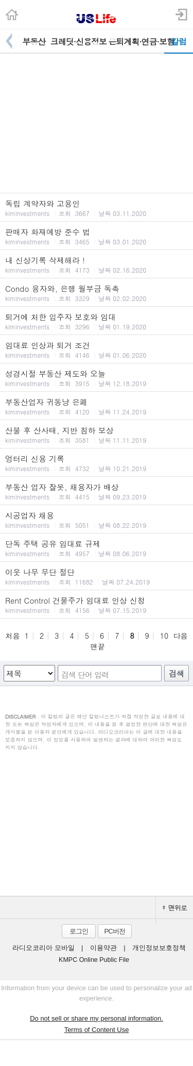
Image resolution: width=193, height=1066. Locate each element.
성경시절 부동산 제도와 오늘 (96, 378)
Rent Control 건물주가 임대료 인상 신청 (96, 604)
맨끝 (98, 646)
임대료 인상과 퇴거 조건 (96, 349)
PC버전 (114, 931)
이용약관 (103, 948)
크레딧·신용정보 (78, 41)
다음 (180, 635)
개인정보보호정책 (159, 948)
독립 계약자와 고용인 (96, 208)
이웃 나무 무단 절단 (96, 576)
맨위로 (174, 907)
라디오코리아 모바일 (43, 948)
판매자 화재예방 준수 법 (96, 236)
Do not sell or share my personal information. (96, 1018)
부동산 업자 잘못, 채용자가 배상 (96, 491)
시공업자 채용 (96, 519)
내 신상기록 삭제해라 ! (96, 264)
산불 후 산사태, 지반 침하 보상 (96, 434)
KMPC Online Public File (94, 959)
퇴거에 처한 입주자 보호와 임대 (96, 321)
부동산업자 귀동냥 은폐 (96, 406)
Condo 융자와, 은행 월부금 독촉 (96, 293)
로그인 (78, 931)
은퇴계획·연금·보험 (136, 41)
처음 (12, 635)
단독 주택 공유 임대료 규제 (96, 548)
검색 (176, 673)
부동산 (33, 41)
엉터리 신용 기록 (96, 463)
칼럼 (178, 41)
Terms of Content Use (96, 1030)
